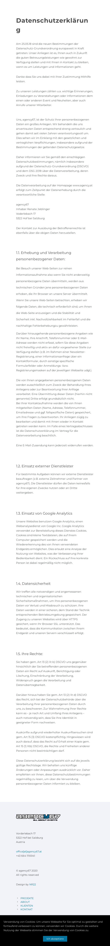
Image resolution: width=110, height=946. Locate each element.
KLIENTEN (27, 905)
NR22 (32, 884)
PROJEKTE (27, 898)
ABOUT (25, 902)
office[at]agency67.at (29, 851)
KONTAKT (27, 909)
